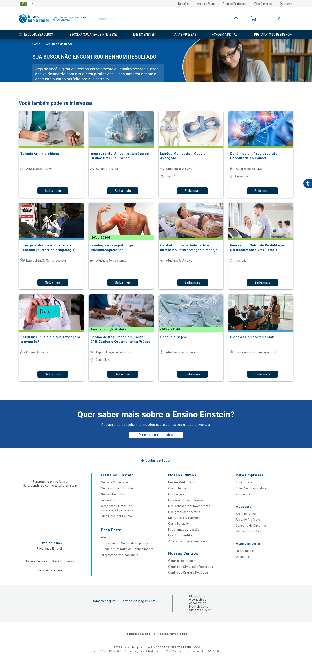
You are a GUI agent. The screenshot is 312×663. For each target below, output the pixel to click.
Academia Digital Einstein (186, 541)
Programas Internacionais (119, 555)
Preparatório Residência (185, 500)
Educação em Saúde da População (126, 543)
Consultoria (244, 482)
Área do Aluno (206, 3)
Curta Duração (178, 523)
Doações (184, 3)
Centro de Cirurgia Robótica (188, 572)
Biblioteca (108, 500)
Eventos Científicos (182, 535)
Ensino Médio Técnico (183, 482)
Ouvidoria (286, 3)
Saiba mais (53, 191)
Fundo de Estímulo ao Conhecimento (127, 549)
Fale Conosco (263, 3)
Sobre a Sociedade (114, 482)
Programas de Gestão (183, 529)
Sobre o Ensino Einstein (118, 488)
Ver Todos (243, 494)
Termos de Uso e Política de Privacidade (156, 634)
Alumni (106, 537)
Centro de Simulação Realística (190, 566)
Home (36, 44)
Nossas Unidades (113, 494)
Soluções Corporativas (252, 488)
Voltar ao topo (157, 461)
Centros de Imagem (182, 560)
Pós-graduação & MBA (184, 512)
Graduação (176, 494)
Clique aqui (197, 596)
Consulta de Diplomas (251, 525)
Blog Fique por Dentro (116, 516)
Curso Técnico (178, 488)
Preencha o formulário (156, 435)
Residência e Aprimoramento (189, 506)
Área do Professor (234, 3)
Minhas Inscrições (248, 531)
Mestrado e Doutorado (184, 517)
